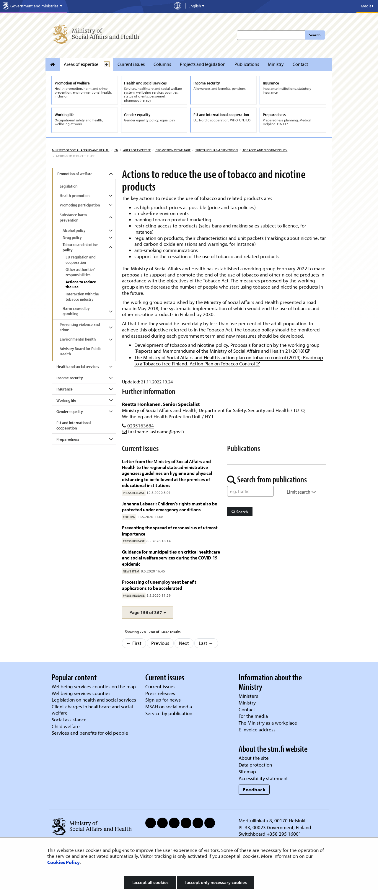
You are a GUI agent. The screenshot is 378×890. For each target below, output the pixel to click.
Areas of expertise (81, 64)
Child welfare (66, 726)
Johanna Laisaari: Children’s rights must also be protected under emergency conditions (169, 506)
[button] (147, 612)
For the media (253, 716)
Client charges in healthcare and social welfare (92, 709)
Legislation (68, 186)
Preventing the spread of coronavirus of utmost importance (170, 530)
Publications (246, 64)
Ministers (248, 696)
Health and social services (77, 366)
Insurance (64, 389)
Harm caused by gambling (76, 311)
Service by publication (168, 713)
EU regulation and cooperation (80, 259)
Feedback (254, 789)
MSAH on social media (168, 706)
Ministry (276, 64)
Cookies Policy (63, 862)
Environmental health (78, 339)
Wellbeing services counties (81, 693)
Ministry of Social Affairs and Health (80, 150)
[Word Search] (250, 491)
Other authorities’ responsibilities (80, 272)
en (116, 150)
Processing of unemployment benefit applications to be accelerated (159, 585)
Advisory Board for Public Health (80, 351)
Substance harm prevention (216, 150)
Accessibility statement (263, 778)
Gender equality (69, 411)
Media (367, 6)
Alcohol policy (74, 230)
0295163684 (140, 425)
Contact (300, 64)
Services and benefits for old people (90, 733)
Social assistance (69, 719)
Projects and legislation (203, 64)
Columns (162, 64)
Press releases (160, 693)
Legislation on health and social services (94, 700)
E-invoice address (257, 729)
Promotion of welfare (172, 150)
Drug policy (72, 237)
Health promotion (74, 195)
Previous (160, 643)
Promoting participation (80, 205)
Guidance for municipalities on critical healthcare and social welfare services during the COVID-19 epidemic (171, 558)
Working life (66, 400)
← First (134, 643)
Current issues (131, 64)
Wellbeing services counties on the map (94, 686)
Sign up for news (163, 700)
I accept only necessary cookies (216, 882)
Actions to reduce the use (81, 284)
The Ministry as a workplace (268, 723)
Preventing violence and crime (80, 327)
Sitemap (247, 771)
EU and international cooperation (73, 425)
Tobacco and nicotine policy (264, 150)
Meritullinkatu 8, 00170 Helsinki (272, 820)
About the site (254, 758)
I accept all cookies (150, 882)
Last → (206, 643)
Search (314, 34)
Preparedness (67, 439)
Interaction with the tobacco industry (82, 296)
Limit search (301, 492)
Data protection (255, 765)
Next (184, 643)
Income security (69, 377)
